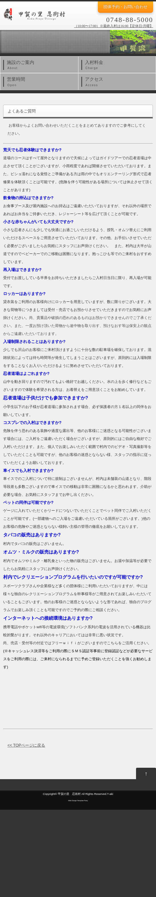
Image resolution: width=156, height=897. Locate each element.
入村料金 (118, 65)
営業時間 (40, 82)
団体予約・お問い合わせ (125, 6)
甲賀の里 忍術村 (69, 793)
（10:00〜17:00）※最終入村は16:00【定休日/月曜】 (113, 26)
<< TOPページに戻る (26, 745)
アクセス (118, 82)
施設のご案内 (40, 65)
